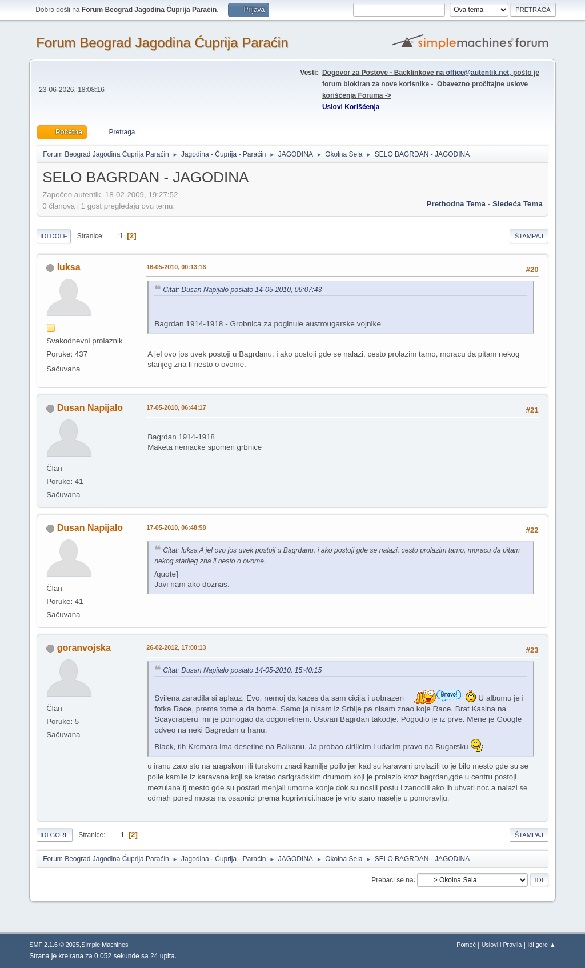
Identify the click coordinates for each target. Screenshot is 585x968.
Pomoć (466, 944)
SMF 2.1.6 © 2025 (54, 944)
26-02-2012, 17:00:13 (176, 647)
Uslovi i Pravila (502, 944)
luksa (69, 267)
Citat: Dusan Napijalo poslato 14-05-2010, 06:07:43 (242, 290)
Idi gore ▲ (541, 944)
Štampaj (529, 236)
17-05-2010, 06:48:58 (176, 527)
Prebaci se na (392, 879)
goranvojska (84, 648)
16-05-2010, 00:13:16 (176, 266)
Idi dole (53, 236)
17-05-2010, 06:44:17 (176, 407)
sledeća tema (517, 203)
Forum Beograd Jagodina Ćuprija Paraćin (162, 42)
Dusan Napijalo (90, 408)
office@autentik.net (477, 73)
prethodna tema (456, 203)
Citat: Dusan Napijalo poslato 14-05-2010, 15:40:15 (242, 670)
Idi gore (54, 834)
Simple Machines (104, 944)
